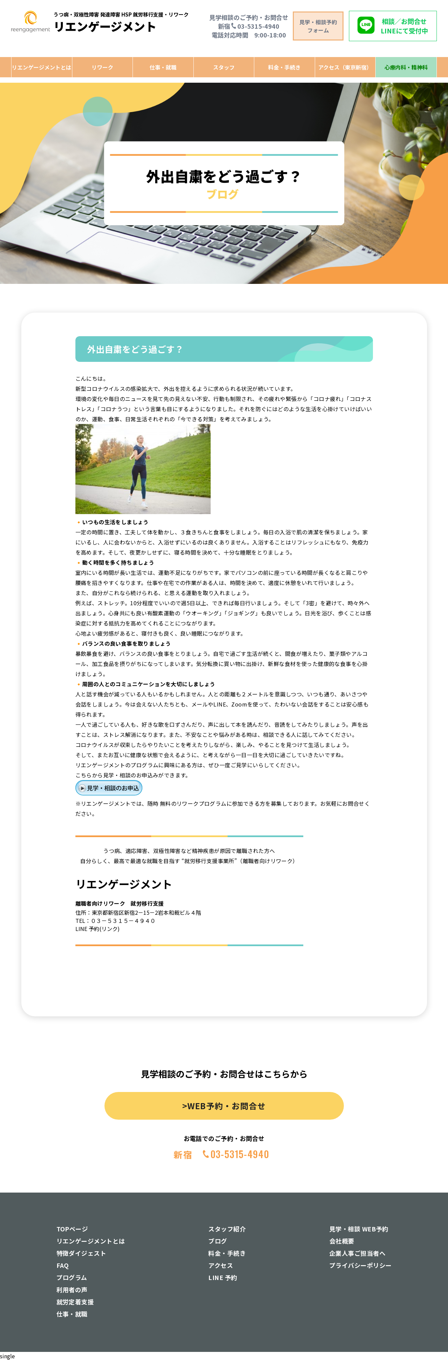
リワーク (102, 67)
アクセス (220, 1265)
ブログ (217, 1240)
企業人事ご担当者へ (357, 1253)
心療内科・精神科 (406, 67)
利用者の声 (72, 1289)
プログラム (71, 1277)
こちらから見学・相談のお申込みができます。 (133, 775)
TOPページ (72, 1228)
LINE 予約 (222, 1277)
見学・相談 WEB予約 (358, 1228)
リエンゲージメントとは (41, 67)
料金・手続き (284, 67)
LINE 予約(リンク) (97, 929)
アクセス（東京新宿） (345, 67)
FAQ (62, 1265)
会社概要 (341, 1240)
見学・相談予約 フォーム (318, 26)
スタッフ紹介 (227, 1228)
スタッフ (224, 67)
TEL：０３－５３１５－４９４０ (115, 920)
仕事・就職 (162, 67)
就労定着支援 (75, 1301)
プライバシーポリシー (360, 1265)
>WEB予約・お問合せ (224, 1106)
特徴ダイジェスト (81, 1253)
